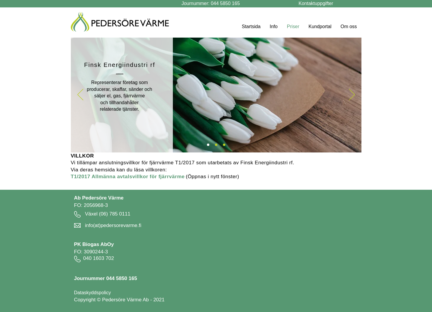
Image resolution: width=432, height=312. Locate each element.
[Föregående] (80, 95)
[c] (216, 145)
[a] (208, 145)
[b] (224, 145)
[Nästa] (352, 95)
